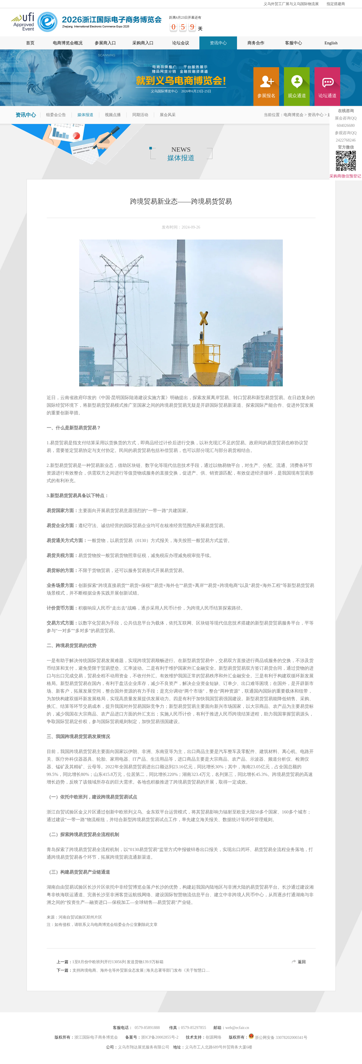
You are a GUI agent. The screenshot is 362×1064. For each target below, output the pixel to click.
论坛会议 (180, 43)
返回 (302, 962)
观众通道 (297, 95)
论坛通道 (327, 95)
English (331, 43)
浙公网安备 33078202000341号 (278, 1036)
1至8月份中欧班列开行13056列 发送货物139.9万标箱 (117, 962)
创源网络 (213, 1037)
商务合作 (255, 43)
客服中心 (293, 43)
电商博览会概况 (68, 43)
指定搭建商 (336, 4)
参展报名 (266, 95)
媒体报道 (85, 115)
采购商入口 (143, 43)
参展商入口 (105, 43)
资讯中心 (218, 43)
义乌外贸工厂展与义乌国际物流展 (291, 4)
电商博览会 (293, 115)
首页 (30, 43)
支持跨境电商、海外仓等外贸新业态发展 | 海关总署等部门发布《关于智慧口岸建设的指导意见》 (142, 970)
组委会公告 (56, 115)
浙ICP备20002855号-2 (159, 1037)
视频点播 (113, 115)
